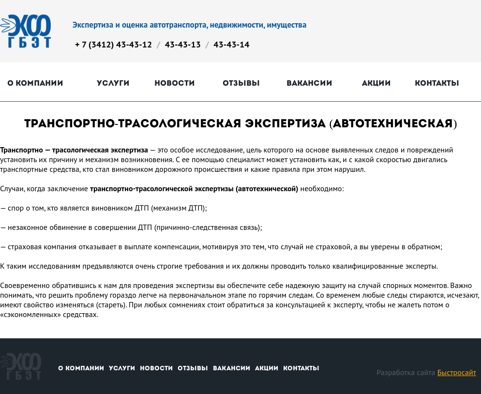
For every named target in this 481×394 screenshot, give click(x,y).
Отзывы (241, 83)
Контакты (437, 83)
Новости (174, 83)
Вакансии (309, 83)
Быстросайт (456, 372)
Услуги (113, 83)
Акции (376, 83)
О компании (35, 83)
